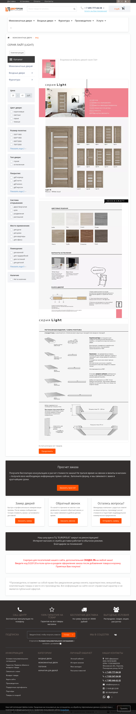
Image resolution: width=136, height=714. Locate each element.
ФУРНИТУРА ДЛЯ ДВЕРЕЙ (48, 670)
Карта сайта (11, 679)
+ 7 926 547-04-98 (112, 676)
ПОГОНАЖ (42, 666)
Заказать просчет (68, 488)
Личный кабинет (77, 659)
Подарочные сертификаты (16, 687)
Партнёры (10, 691)
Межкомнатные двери (21, 20)
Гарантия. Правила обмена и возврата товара (17, 666)
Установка (25, 1)
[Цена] (13, 95)
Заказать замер (25, 521)
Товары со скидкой (13, 695)
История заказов (77, 663)
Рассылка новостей (78, 670)
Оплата (37, 1)
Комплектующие (17, 53)
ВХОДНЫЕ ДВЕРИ (45, 659)
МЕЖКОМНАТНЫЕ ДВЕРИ (48, 663)
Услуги (100, 20)
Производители (83, 20)
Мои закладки (76, 666)
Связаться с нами (13, 671)
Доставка (11, 1)
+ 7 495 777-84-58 (112, 672)
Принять (124, 708)
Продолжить (47, 451)
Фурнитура (64, 20)
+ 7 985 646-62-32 (112, 680)
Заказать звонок (67, 521)
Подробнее (64, 710)
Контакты (50, 1)
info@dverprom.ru (111, 684)
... (11, 27)
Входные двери (45, 20)
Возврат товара (12, 675)
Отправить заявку (111, 521)
